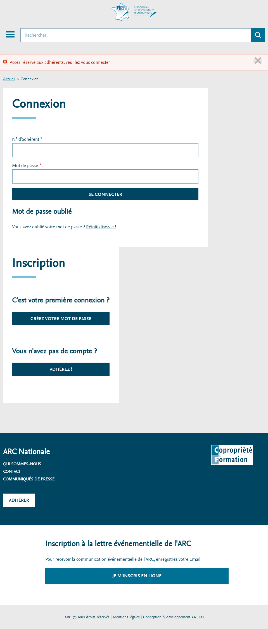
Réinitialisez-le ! (101, 227)
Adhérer (19, 500)
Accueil (9, 79)
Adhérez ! (61, 369)
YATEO (197, 617)
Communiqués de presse (28, 479)
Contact (12, 471)
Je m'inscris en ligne (137, 576)
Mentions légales (126, 617)
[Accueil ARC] (134, 12)
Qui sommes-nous (22, 463)
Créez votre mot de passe (60, 318)
